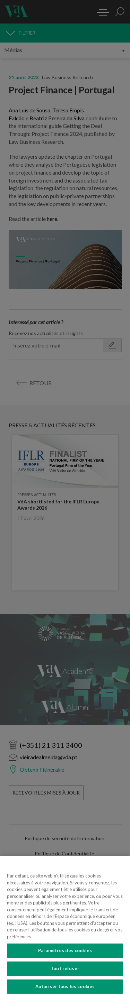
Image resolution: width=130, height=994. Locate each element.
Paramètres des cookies (65, 957)
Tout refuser (65, 975)
